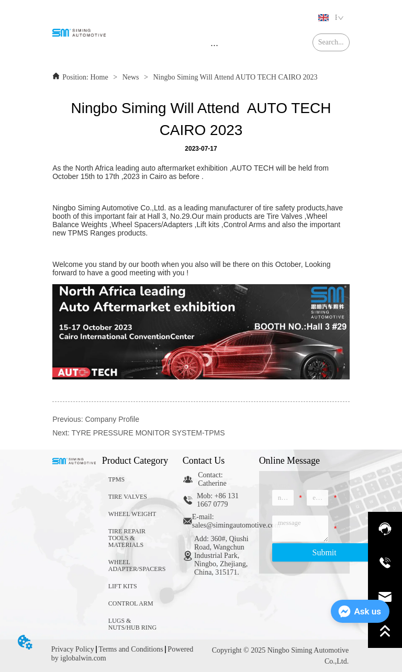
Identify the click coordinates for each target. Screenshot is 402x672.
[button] (214, 45)
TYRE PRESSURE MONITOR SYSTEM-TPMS (148, 433)
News (130, 77)
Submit (324, 552)
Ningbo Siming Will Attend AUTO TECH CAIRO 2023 (234, 77)
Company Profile (112, 419)
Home (99, 77)
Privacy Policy (72, 649)
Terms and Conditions (130, 649)
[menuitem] (214, 45)
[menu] (214, 45)
